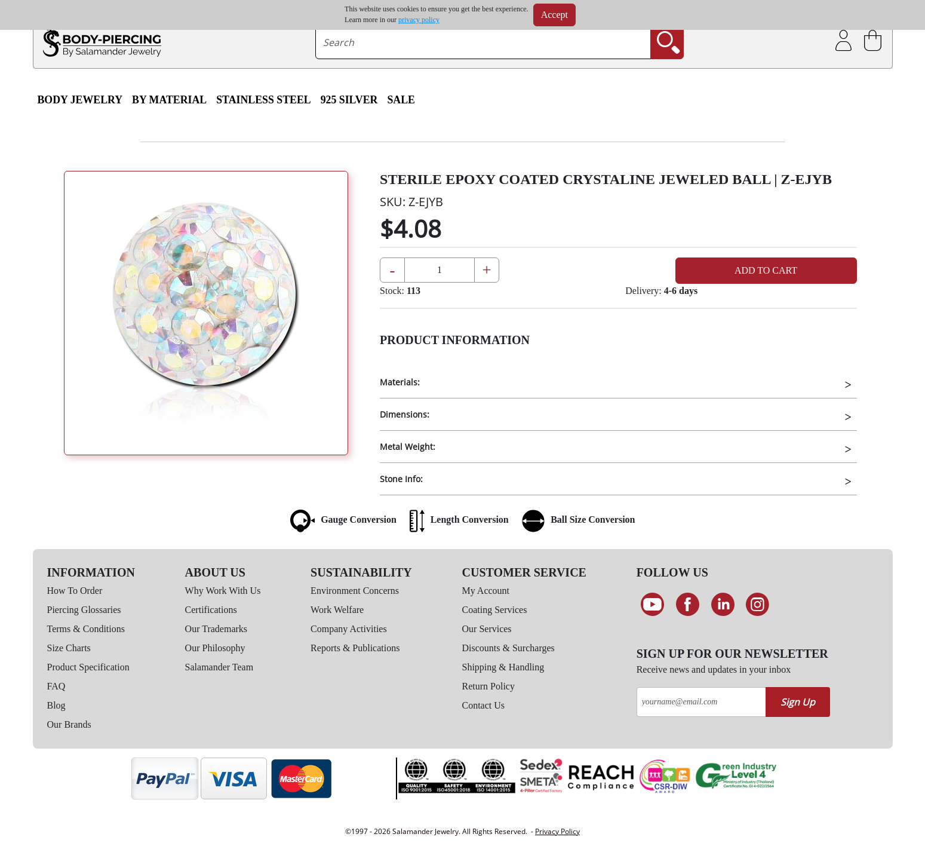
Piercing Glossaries (84, 610)
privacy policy (419, 20)
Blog (56, 705)
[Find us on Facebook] (687, 604)
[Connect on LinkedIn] (722, 604)
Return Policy (488, 686)
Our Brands (69, 724)
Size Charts (69, 648)
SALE (401, 100)
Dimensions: (404, 414)
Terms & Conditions (86, 629)
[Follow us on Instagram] (757, 604)
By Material (169, 100)
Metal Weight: (407, 446)
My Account (486, 590)
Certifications (211, 610)
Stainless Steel (263, 100)
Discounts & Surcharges (508, 648)
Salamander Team (219, 667)
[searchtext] (483, 42)
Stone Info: (401, 479)
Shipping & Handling (503, 667)
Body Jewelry (80, 100)
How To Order (75, 590)
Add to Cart (766, 270)
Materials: (400, 382)
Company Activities (349, 629)
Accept (554, 15)
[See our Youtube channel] (653, 604)
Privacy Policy (557, 831)
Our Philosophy (215, 648)
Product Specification (88, 667)
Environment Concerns (355, 590)
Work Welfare (337, 610)
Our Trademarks (216, 629)
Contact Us (483, 705)
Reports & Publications (355, 648)
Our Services (487, 629)
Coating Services (494, 610)
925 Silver (349, 100)
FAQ (56, 686)
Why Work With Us (223, 590)
